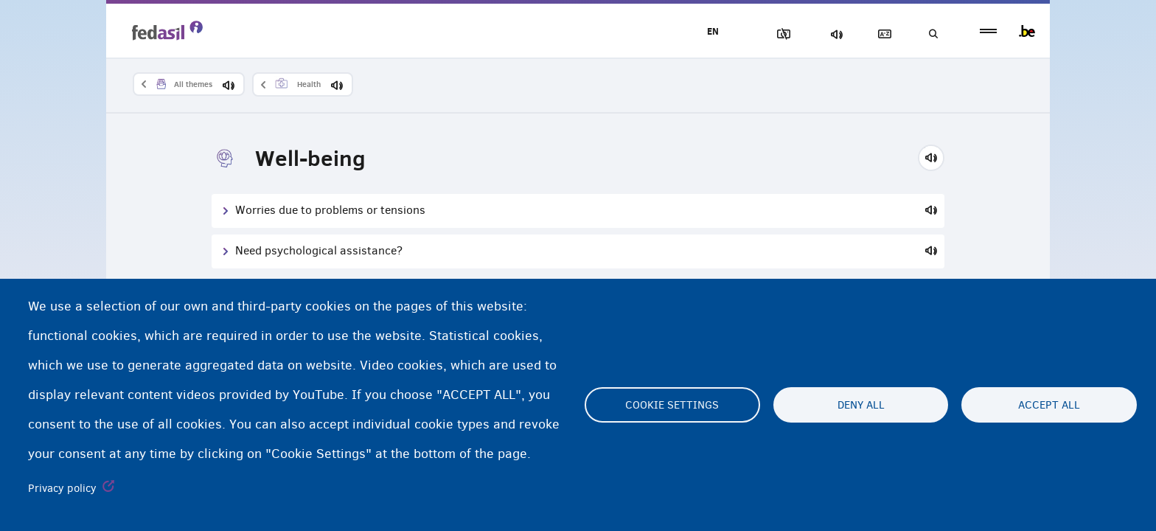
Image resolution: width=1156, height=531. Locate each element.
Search (932, 34)
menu (988, 31)
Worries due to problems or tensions (330, 210)
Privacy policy (62, 488)
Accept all (1049, 405)
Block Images (778, 34)
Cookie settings (672, 405)
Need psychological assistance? (319, 250)
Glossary (881, 34)
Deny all (861, 405)
